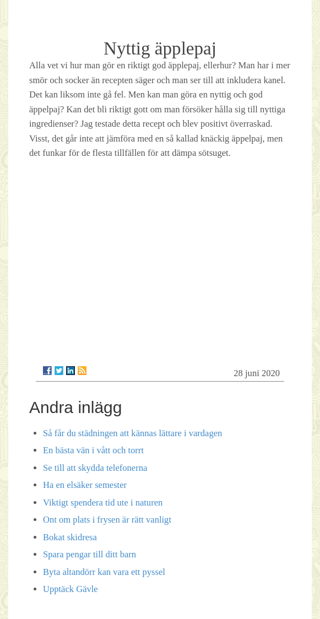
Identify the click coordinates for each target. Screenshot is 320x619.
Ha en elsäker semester (85, 485)
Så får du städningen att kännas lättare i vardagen (132, 433)
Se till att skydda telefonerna (95, 468)
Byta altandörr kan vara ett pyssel (104, 572)
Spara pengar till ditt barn (89, 554)
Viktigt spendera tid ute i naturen (102, 502)
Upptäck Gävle (70, 589)
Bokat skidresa (70, 537)
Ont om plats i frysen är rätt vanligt (107, 519)
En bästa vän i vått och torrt (93, 450)
